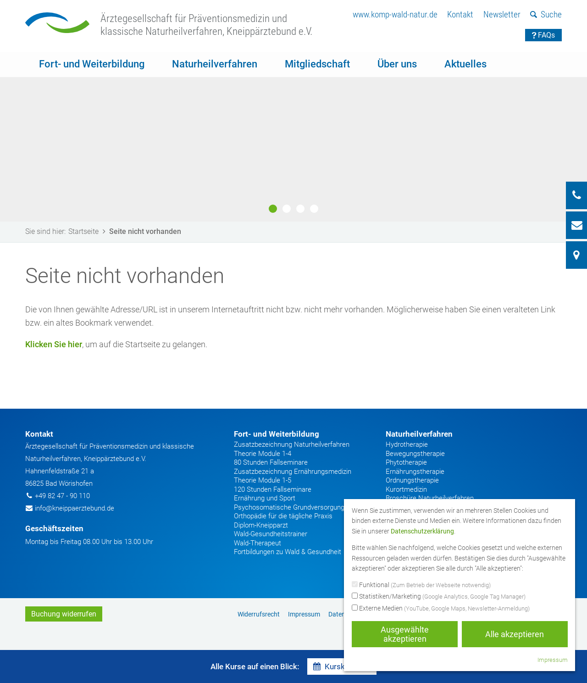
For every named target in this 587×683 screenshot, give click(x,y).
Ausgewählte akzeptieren (405, 634)
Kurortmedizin (406, 489)
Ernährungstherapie (415, 471)
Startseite (88, 231)
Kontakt (460, 14)
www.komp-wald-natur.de (395, 14)
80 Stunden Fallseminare (271, 462)
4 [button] (314, 209)
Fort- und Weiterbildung (91, 64)
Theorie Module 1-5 (262, 480)
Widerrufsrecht (259, 614)
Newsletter (502, 14)
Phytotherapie (406, 462)
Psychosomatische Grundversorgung (289, 507)
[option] (293, 137)
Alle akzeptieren (514, 634)
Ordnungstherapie (412, 480)
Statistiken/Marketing (439, 596)
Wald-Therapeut (257, 543)
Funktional (421, 585)
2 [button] (286, 209)
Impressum (304, 614)
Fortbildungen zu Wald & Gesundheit (287, 552)
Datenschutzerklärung (422, 531)
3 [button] (300, 209)
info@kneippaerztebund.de (74, 508)
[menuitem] (395, 15)
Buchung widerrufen (63, 614)
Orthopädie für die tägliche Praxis (283, 516)
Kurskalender (342, 666)
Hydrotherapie (407, 444)
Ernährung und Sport (264, 498)
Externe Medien (441, 608)
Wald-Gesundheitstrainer (270, 534)
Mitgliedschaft (317, 64)
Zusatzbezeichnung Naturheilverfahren (291, 444)
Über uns (397, 64)
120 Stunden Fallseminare (272, 489)
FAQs (543, 35)
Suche (546, 14)
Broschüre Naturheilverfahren (430, 498)
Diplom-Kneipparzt (261, 525)
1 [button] (273, 209)
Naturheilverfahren (214, 64)
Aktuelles (465, 64)
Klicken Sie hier (53, 344)
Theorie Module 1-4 (262, 454)
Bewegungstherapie (415, 454)
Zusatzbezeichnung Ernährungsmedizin (292, 471)
